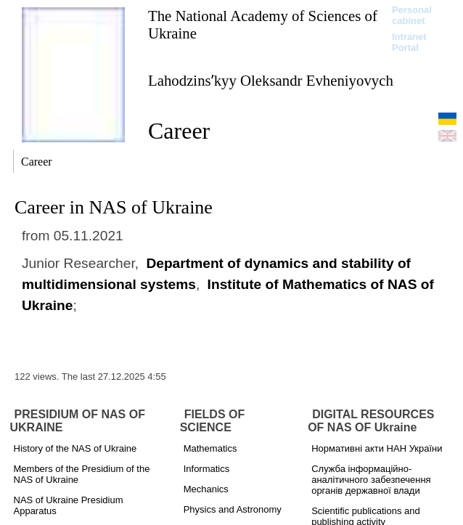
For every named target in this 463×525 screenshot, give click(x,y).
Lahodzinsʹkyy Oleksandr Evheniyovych (270, 80)
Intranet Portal (409, 42)
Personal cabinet (412, 15)
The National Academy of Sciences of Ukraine (262, 24)
